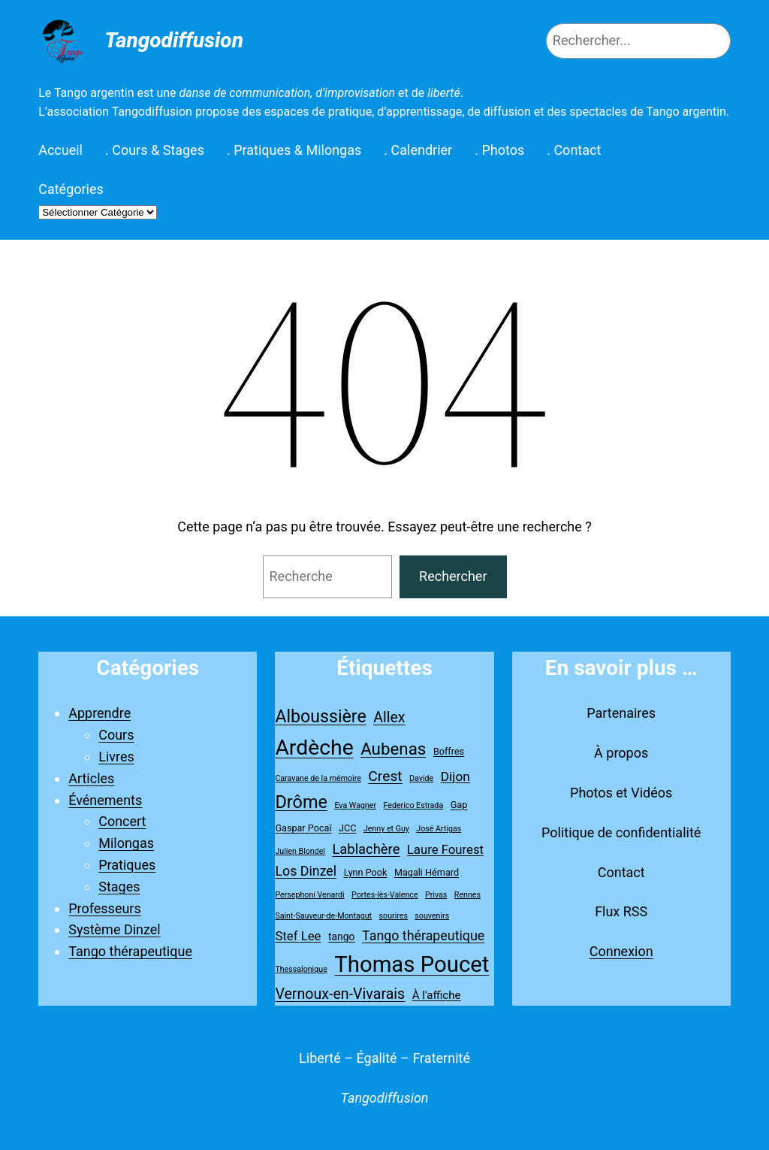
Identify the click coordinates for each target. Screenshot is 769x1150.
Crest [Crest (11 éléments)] (385, 776)
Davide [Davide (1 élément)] (421, 778)
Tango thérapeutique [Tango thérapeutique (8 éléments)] (423, 935)
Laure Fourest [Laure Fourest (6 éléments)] (445, 849)
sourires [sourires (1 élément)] (393, 916)
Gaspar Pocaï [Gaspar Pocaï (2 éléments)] (303, 828)
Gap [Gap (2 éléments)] (459, 804)
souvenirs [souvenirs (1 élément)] (432, 916)
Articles (91, 778)
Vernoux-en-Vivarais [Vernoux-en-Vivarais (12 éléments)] (340, 994)
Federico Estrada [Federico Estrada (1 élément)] (414, 805)
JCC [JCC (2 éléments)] (347, 828)
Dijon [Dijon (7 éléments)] (455, 776)
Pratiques (126, 865)
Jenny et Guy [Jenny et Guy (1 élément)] (386, 829)
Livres (116, 756)
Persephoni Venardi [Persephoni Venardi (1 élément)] (309, 895)
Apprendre (99, 713)
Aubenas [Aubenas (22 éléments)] (393, 748)
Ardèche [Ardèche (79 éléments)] (314, 747)
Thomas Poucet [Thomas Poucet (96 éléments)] (411, 964)
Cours (116, 735)
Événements (105, 800)
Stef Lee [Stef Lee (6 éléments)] (298, 935)
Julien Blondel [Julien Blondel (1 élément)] (300, 851)
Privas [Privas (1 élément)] (436, 895)
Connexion (621, 951)
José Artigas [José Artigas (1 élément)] (438, 829)
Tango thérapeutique (130, 951)
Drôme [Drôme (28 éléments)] (301, 802)
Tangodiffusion (173, 40)
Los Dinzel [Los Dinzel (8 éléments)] (305, 871)
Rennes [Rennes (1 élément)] (467, 895)
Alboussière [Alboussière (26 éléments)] (320, 717)
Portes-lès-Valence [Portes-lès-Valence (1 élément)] (384, 895)
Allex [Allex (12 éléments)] (389, 717)
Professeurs (104, 908)
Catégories (71, 189)
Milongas (126, 843)
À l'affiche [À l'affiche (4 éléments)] (436, 995)
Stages (119, 886)
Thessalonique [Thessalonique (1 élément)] (301, 969)
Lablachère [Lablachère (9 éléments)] (366, 849)
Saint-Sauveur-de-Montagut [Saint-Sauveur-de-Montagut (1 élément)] (323, 916)
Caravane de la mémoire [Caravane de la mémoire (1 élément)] (317, 778)
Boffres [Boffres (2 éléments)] (448, 751)
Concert (122, 821)
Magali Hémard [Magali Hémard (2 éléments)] (426, 872)
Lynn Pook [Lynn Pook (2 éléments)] (366, 872)
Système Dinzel (114, 929)
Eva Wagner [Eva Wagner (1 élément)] (355, 805)
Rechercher (453, 576)
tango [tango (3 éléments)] (341, 937)
